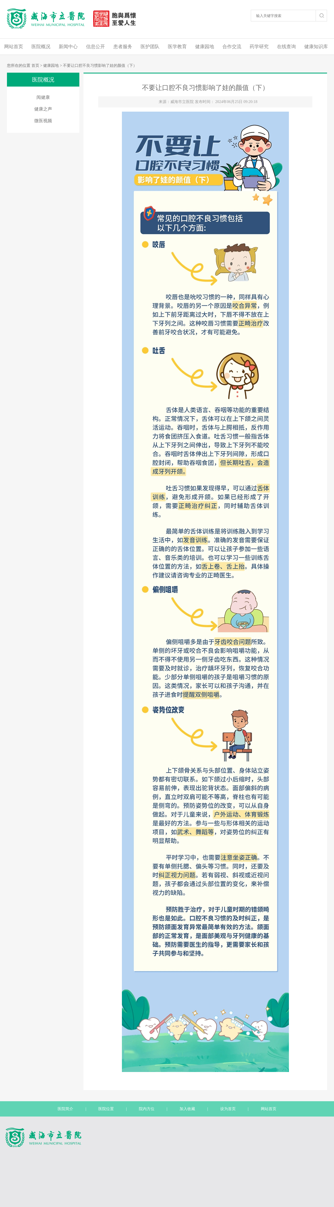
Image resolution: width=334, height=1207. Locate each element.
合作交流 (231, 46)
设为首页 (228, 1109)
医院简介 (65, 1109)
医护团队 (150, 46)
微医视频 (43, 120)
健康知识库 (316, 46)
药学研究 (259, 46)
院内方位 (146, 1109)
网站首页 (13, 46)
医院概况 (40, 46)
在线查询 (286, 46)
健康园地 (204, 46)
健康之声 (43, 109)
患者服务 (122, 46)
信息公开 (95, 46)
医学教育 (177, 46)
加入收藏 (187, 1109)
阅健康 (43, 97)
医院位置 (106, 1109)
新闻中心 (68, 46)
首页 (35, 65)
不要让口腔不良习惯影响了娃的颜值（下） (100, 65)
